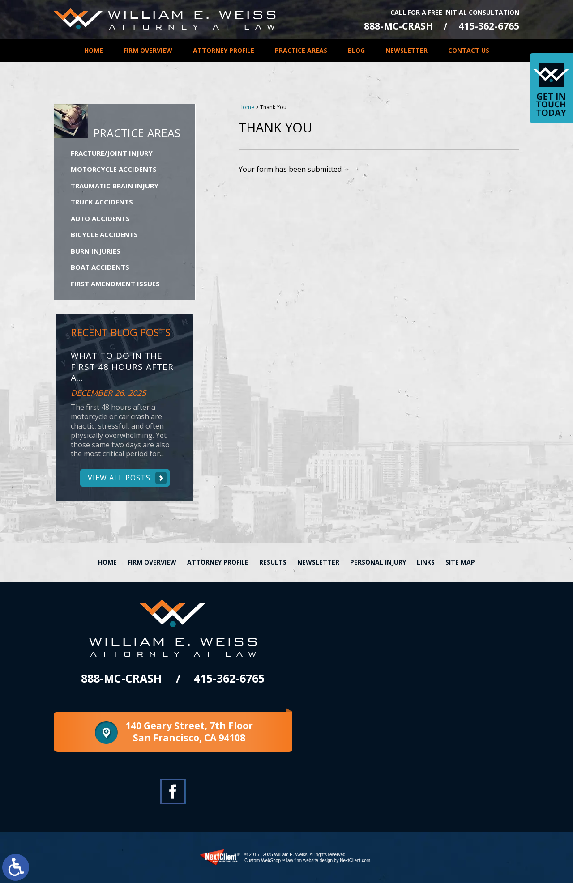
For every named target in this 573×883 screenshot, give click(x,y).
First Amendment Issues (115, 283)
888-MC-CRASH (398, 26)
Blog (356, 50)
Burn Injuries (95, 250)
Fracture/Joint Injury (112, 153)
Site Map (460, 562)
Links (426, 562)
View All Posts (119, 478)
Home (93, 50)
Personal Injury (378, 562)
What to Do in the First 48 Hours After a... (122, 366)
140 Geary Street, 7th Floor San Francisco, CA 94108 (189, 731)
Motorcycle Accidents (114, 169)
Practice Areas (301, 50)
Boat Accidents (100, 267)
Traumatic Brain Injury (114, 185)
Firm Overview (148, 50)
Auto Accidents (100, 218)
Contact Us (468, 50)
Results (272, 562)
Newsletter (406, 50)
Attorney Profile (223, 50)
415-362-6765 (488, 26)
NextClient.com (355, 860)
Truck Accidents (102, 201)
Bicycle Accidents (104, 234)
